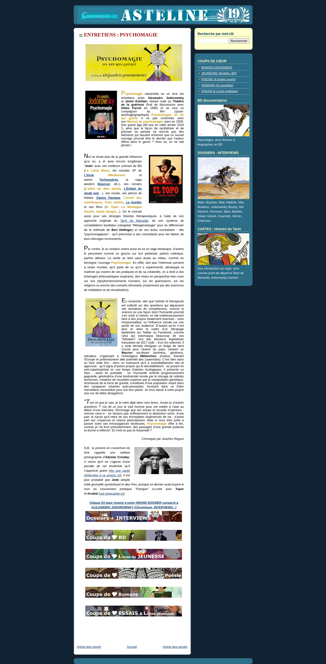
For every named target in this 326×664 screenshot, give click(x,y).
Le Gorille (133, 202)
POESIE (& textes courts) (219, 79)
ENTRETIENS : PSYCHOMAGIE (121, 34)
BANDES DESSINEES (217, 67)
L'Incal (89, 175)
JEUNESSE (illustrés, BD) (219, 73)
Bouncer (104, 184)
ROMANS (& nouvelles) (217, 85)
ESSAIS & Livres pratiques (220, 91)
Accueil (132, 647)
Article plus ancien (175, 647)
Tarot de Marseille (134, 220)
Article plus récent (89, 647)
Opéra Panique (108, 198)
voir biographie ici (111, 493)
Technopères (108, 179)
